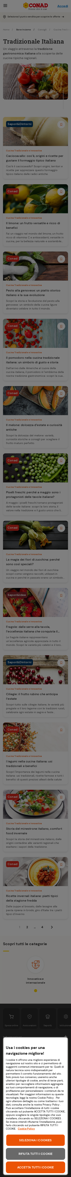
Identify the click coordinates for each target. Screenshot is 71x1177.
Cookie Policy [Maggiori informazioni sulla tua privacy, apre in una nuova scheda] (26, 1128)
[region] (35, 1106)
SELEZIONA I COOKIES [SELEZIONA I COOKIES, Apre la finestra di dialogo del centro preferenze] (35, 1140)
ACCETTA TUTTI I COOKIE (35, 1167)
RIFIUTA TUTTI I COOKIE (36, 1154)
